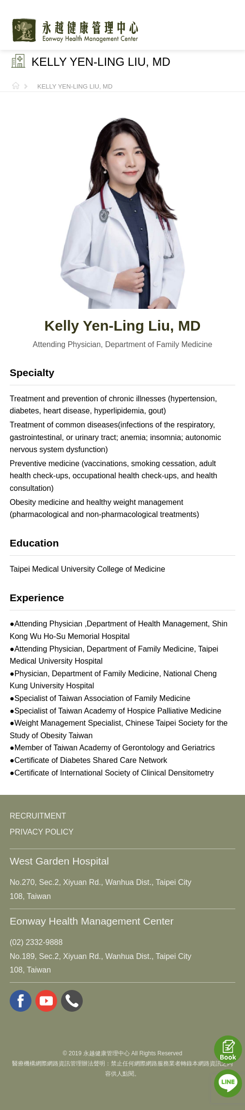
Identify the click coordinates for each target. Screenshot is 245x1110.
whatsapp (72, 1001)
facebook (20, 1001)
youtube (46, 1001)
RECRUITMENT (38, 816)
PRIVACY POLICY (42, 832)
